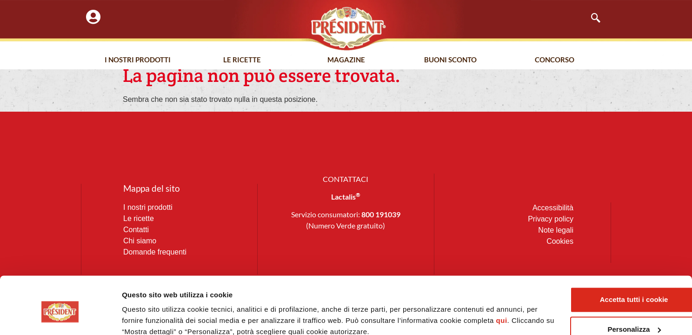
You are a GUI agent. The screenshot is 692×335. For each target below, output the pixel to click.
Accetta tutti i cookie (591, 259)
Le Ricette (242, 60)
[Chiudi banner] (677, 249)
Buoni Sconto (450, 60)
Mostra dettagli (147, 317)
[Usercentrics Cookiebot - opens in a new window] (60, 317)
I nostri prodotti (138, 60)
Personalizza (591, 289)
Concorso (554, 60)
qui (160, 291)
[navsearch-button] (591, 18)
